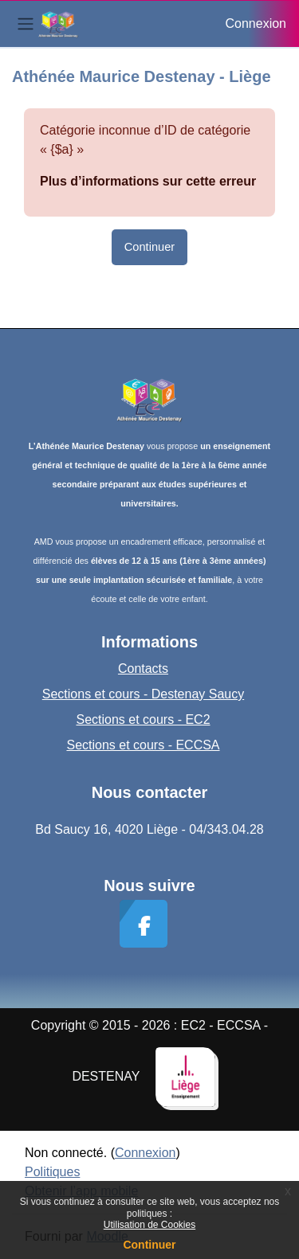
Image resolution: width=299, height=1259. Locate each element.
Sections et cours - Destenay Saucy (143, 694)
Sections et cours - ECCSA (142, 745)
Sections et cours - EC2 (143, 719)
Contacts (143, 668)
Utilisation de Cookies (149, 1224)
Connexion (256, 23)
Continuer (149, 1244)
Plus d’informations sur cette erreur (148, 181)
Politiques (52, 1172)
